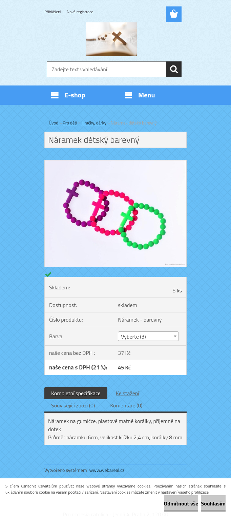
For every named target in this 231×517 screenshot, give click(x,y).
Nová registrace (80, 11)
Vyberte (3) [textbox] (133, 336)
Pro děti (70, 122)
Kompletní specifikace (76, 393)
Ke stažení (127, 393)
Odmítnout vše (181, 503)
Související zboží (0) (73, 405)
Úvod (53, 122)
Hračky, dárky (93, 122)
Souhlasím (213, 503)
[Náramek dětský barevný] (115, 163)
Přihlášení (52, 11)
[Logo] (111, 39)
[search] (174, 69)
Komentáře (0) (126, 405)
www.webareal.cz (107, 470)
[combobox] (148, 336)
